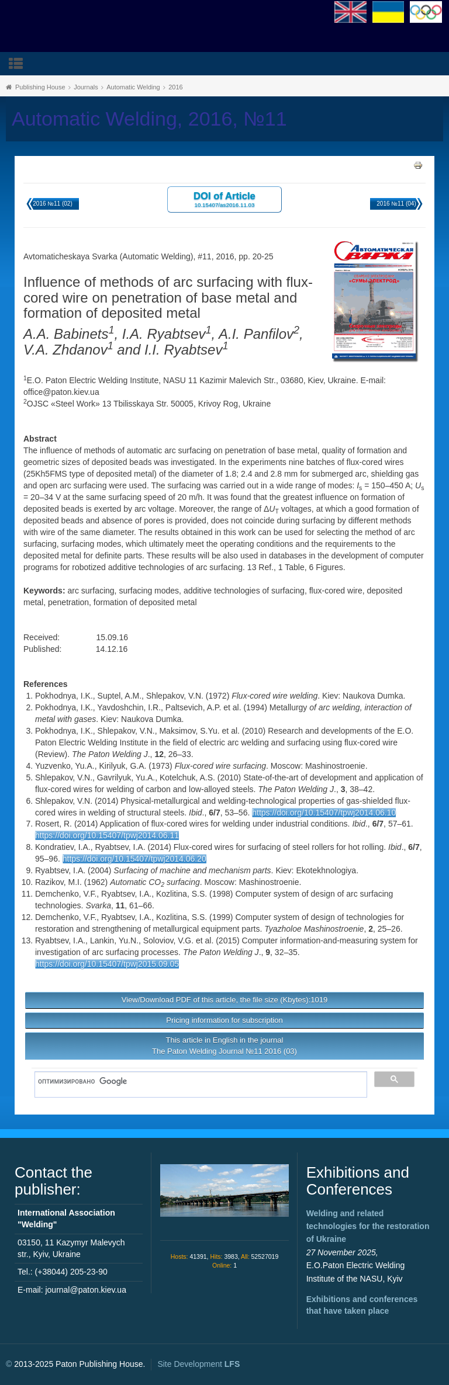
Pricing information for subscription (224, 1020)
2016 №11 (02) (52, 203)
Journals (86, 87)
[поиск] (196, 1082)
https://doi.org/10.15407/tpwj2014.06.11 (107, 835)
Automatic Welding (133, 87)
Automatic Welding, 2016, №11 (149, 119)
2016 (175, 87)
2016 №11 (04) (396, 203)
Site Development (198, 1364)
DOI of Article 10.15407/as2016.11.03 (224, 198)
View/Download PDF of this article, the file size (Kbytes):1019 (224, 999)
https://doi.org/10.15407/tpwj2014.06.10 (324, 812)
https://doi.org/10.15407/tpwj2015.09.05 (107, 964)
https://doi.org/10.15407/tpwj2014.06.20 (134, 858)
